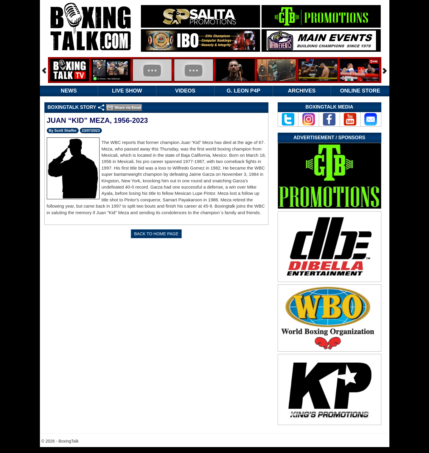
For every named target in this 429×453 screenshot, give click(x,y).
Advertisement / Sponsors (329, 137)
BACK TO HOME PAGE (156, 233)
